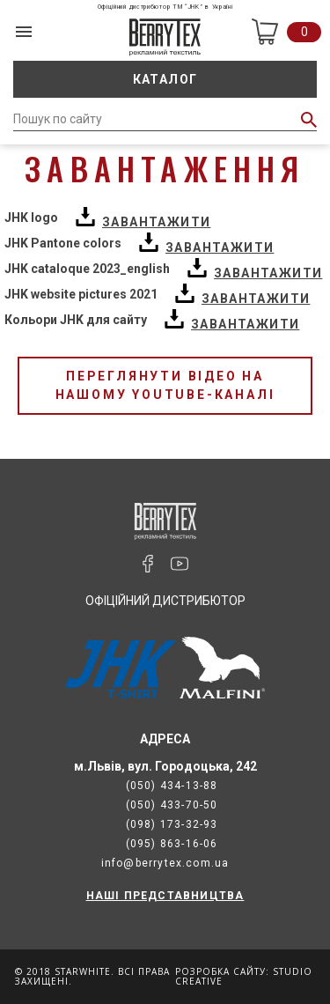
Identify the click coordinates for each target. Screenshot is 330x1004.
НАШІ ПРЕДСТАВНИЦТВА (165, 896)
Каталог (165, 79)
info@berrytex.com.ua (165, 863)
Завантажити (156, 222)
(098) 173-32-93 (172, 824)
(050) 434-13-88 (172, 785)
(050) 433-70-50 (172, 805)
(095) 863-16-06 (172, 844)
